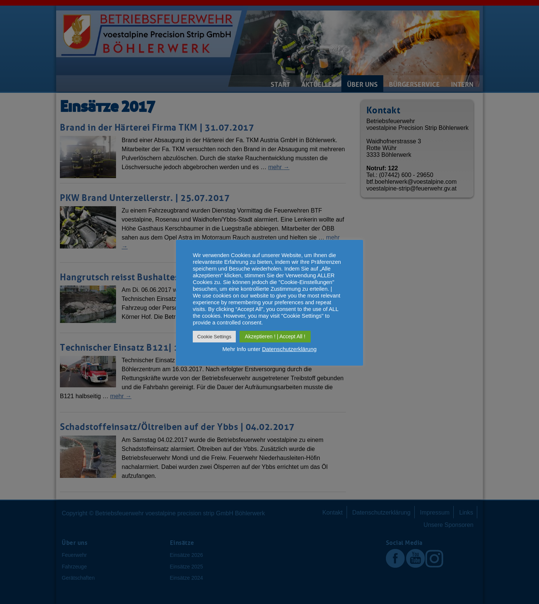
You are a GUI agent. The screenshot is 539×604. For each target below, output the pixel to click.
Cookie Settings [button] (214, 336)
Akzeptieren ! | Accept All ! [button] (275, 336)
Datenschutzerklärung (289, 349)
